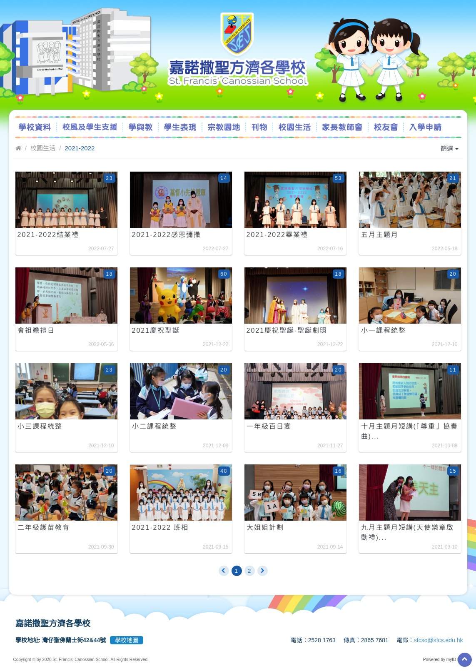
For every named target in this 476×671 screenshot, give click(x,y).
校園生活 (42, 148)
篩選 (449, 148)
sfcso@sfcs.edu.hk (438, 640)
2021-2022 (80, 148)
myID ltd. (454, 659)
